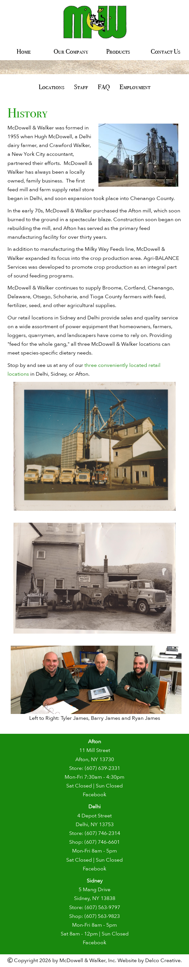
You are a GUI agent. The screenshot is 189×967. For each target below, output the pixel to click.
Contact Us (165, 51)
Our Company (71, 51)
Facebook (94, 794)
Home (24, 51)
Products (118, 51)
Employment (135, 87)
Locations (51, 87)
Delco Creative (163, 960)
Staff (81, 87)
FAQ (104, 87)
